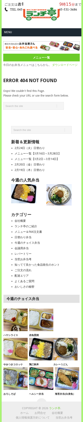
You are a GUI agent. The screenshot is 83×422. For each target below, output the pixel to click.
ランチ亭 (54, 408)
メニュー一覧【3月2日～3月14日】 (37, 159)
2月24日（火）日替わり (30, 148)
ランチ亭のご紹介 (26, 226)
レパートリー (23, 253)
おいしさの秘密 (24, 286)
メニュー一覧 (41, 57)
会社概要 (20, 220)
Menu (8, 32)
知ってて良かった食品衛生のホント (37, 264)
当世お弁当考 (23, 259)
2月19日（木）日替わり (30, 170)
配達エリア (22, 275)
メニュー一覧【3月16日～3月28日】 (38, 153)
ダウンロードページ (65, 64)
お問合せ (40, 412)
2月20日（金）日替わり (30, 164)
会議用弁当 (22, 248)
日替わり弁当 (23, 237)
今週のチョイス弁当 (27, 242)
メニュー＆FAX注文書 (28, 231)
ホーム (24, 412)
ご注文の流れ (23, 270)
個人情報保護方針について (33, 417)
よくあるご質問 (24, 281)
